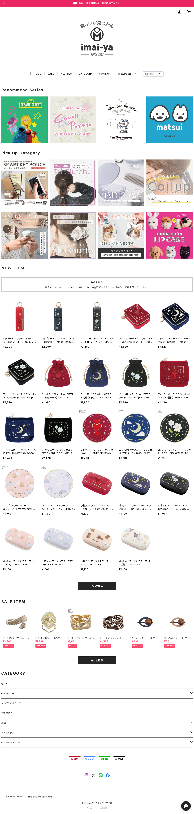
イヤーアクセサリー (11, 742)
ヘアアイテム (7, 732)
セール (4, 683)
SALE (50, 73)
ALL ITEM (66, 73)
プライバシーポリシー (13, 796)
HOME (37, 73)
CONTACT (105, 73)
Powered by (97, 808)
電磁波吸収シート (127, 73)
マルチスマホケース (11, 703)
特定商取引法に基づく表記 (40, 796)
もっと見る (97, 586)
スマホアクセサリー (11, 713)
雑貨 (3, 722)
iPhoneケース (8, 693)
